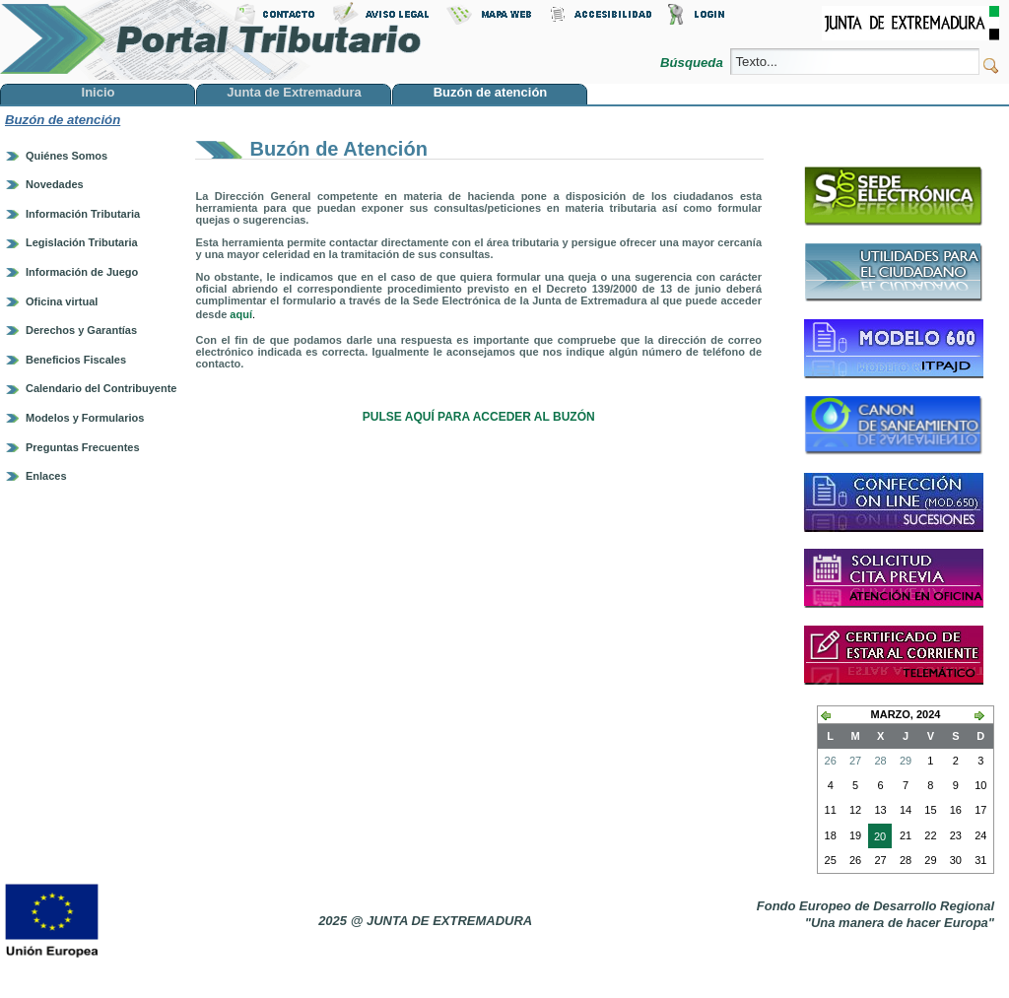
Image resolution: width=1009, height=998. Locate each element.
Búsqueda (693, 62)
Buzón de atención (62, 119)
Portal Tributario (211, 40)
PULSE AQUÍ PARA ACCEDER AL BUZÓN (479, 417)
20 (877, 838)
